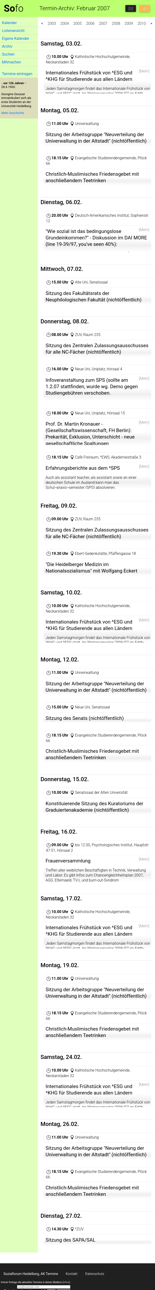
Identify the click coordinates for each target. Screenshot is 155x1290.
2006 (90, 23)
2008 (116, 23)
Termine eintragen (17, 74)
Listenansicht (13, 30)
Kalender (9, 23)
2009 (129, 23)
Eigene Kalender (15, 38)
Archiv (7, 46)
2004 (65, 23)
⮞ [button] (151, 23)
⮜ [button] (42, 23)
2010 (141, 23)
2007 (103, 23)
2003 (52, 23)
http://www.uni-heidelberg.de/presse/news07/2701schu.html (96, 407)
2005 (77, 23)
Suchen (8, 54)
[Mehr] (144, 71)
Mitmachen (11, 62)
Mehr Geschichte (12, 113)
